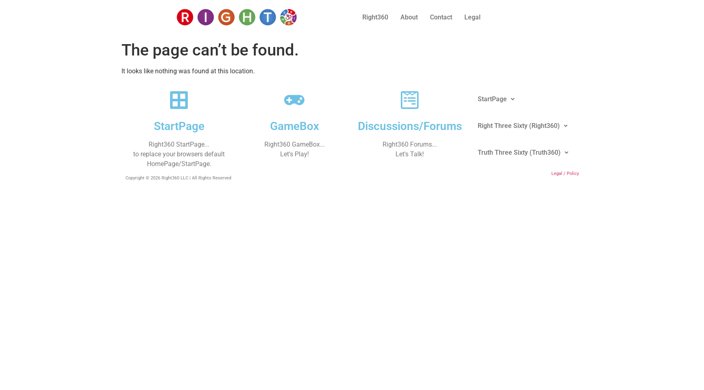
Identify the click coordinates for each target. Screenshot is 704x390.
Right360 (375, 17)
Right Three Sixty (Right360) (523, 126)
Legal (472, 17)
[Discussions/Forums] (410, 100)
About (409, 17)
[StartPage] (179, 100)
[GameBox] (294, 100)
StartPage (179, 126)
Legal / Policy (565, 173)
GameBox (294, 126)
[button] (496, 99)
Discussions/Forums (410, 126)
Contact (441, 17)
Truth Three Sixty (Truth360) (523, 152)
